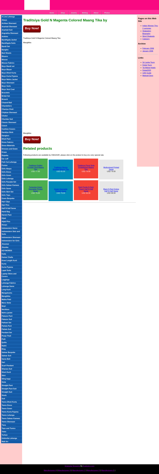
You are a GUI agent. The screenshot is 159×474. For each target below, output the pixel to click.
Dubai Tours (147, 65)
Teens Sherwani (8, 422)
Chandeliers (7, 106)
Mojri (4, 306)
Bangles (5, 50)
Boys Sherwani (8, 83)
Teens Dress (7, 405)
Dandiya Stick (7, 132)
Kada (4, 254)
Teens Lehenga (8, 415)
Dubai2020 (146, 70)
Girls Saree (6, 188)
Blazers (5, 56)
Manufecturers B (64, 470)
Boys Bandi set (8, 66)
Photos (107, 13)
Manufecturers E (107, 470)
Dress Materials (8, 145)
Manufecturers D (93, 470)
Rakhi (4, 346)
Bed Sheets (6, 53)
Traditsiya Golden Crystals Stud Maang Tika (35, 167)
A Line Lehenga (8, 17)
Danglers (5, 136)
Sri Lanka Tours (148, 62)
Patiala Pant (7, 326)
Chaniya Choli (7, 109)
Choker (5, 116)
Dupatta (5, 155)
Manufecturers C (78, 470)
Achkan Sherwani (9, 23)
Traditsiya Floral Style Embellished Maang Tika (86, 167)
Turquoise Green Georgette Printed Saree (36, 189)
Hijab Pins (6, 221)
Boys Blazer (7, 69)
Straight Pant (7, 385)
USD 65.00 (61, 169)
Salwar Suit (6, 356)
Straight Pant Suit (9, 389)
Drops (4, 152)
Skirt (4, 375)
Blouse (5, 60)
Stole (4, 382)
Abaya (4, 20)
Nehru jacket (7, 313)
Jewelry (74, 13)
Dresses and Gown (10, 149)
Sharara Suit (7, 369)
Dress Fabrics (7, 142)
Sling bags (6, 379)
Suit (3, 399)
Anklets (5, 36)
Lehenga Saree (8, 286)
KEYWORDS (7, 251)
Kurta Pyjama (7, 267)
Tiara (4, 425)
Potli (4, 339)
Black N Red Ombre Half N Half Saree (111, 190)
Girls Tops (6, 195)
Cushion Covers (8, 129)
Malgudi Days (147, 76)
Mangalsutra (7, 293)
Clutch (4, 126)
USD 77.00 (35, 168)
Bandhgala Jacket (9, 40)
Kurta (4, 264)
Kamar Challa (7, 257)
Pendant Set (7, 332)
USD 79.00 (86, 168)
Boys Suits (6, 86)
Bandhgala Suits (8, 43)
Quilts (4, 342)
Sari (3, 362)
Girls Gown (6, 175)
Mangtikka (6, 296)
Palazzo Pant (7, 316)
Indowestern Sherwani (11, 237)
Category (146, 39)
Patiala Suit (6, 329)
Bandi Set (6, 46)
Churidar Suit (7, 119)
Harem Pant (6, 215)
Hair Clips (6, 202)
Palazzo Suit (7, 319)
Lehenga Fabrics (9, 283)
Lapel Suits (6, 270)
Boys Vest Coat (8, 89)
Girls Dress (6, 172)
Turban (5, 435)
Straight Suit (7, 392)
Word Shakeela (148, 36)
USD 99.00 (86, 190)
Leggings (5, 280)
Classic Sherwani (9, 122)
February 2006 (148, 48)
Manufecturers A (50, 470)
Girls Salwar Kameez (10, 185)
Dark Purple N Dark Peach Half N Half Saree (86, 189)
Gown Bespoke (8, 198)
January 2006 (147, 51)
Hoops (4, 225)
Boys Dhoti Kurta (9, 73)
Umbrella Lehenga (9, 438)
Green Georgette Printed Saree (60, 190)
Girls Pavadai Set (9, 182)
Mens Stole (6, 303)
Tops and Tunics (8, 428)
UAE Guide (146, 73)
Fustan (4, 165)
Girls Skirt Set (7, 192)
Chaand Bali (7, 103)
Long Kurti (6, 290)
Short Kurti (6, 372)
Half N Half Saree (9, 208)
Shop (63, 13)
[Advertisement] (90, 5)
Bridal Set (6, 96)
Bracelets (6, 93)
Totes (4, 432)
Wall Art (5, 442)
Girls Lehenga (7, 179)
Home (52, 13)
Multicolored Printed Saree (111, 168)
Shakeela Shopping (72, 466)
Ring (4, 349)
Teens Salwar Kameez (11, 418)
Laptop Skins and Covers (9, 275)
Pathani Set (6, 323)
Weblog (85, 13)
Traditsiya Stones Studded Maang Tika (61, 168)
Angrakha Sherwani (10, 33)
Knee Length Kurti (9, 260)
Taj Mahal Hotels (148, 68)
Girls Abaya (6, 169)
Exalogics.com (88, 466)
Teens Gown (7, 408)
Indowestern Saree (9, 228)
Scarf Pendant (8, 366)
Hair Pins (5, 205)
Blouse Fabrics (8, 63)
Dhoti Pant (6, 139)
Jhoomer (5, 244)
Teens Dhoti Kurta (9, 402)
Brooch (5, 99)
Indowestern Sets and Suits (11, 233)
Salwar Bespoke (8, 352)
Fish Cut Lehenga (9, 162)
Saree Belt (6, 359)
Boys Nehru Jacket (10, 79)
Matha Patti (6, 299)
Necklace (5, 309)
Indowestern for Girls (10, 241)
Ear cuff (5, 159)
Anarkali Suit (7, 30)
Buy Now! (32, 28)
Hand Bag (6, 212)
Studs (4, 395)
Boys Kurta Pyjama (10, 76)
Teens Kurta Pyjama (10, 412)
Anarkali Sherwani (9, 27)
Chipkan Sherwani (9, 112)
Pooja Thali (6, 336)
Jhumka (5, 247)
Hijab (4, 218)
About (96, 13)
